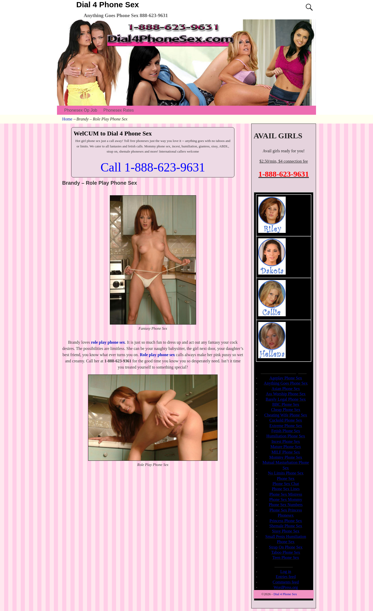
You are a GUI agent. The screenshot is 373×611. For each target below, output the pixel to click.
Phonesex (285, 515)
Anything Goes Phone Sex (285, 383)
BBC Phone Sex (285, 404)
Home (67, 119)
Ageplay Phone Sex (285, 378)
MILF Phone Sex (285, 452)
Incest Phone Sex (285, 441)
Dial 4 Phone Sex (107, 4)
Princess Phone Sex (285, 521)
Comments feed (286, 582)
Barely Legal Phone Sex (286, 399)
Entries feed (286, 576)
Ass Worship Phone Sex (286, 394)
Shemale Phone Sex (285, 526)
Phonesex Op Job (80, 110)
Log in (285, 571)
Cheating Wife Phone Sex (285, 415)
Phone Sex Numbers (286, 504)
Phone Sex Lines (286, 489)
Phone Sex (286, 478)
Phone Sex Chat (285, 483)
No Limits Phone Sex (285, 473)
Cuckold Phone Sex (285, 420)
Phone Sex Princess (285, 510)
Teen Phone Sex (285, 557)
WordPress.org (286, 587)
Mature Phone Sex (285, 446)
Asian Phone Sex (285, 388)
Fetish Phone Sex (285, 431)
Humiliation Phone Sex (285, 436)
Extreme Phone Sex (285, 425)
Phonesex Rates (118, 110)
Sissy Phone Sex (285, 531)
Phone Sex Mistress (285, 494)
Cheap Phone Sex (285, 409)
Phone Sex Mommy (285, 499)
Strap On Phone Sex (285, 547)
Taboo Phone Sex (285, 552)
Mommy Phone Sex (285, 457)
